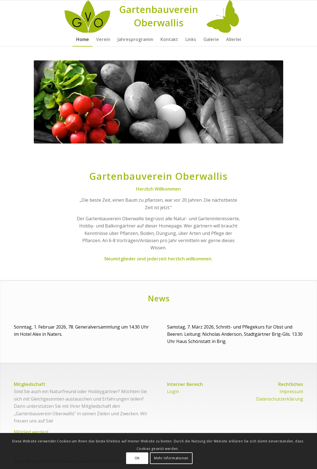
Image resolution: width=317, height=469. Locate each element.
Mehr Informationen (171, 458)
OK (137, 458)
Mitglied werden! (31, 432)
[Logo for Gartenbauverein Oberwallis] (158, 16)
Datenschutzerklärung (279, 399)
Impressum (291, 391)
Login (173, 391)
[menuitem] (83, 39)
